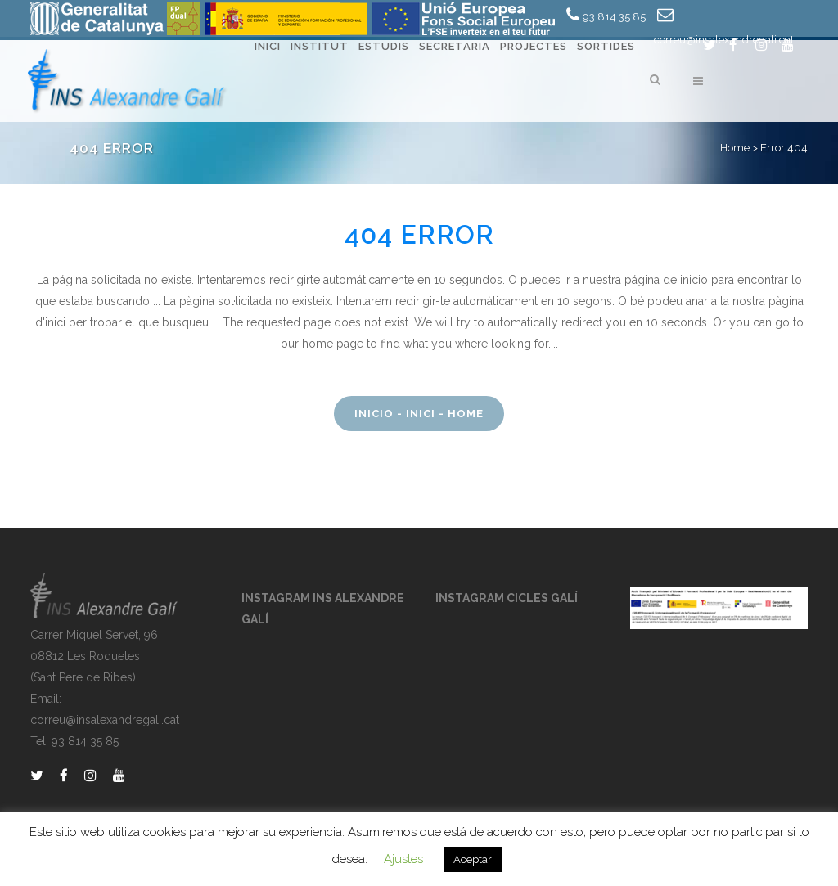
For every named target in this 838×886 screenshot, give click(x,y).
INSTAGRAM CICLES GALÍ (506, 598)
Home (735, 148)
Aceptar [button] (472, 859)
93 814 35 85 (614, 17)
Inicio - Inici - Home (419, 413)
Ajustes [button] (403, 859)
